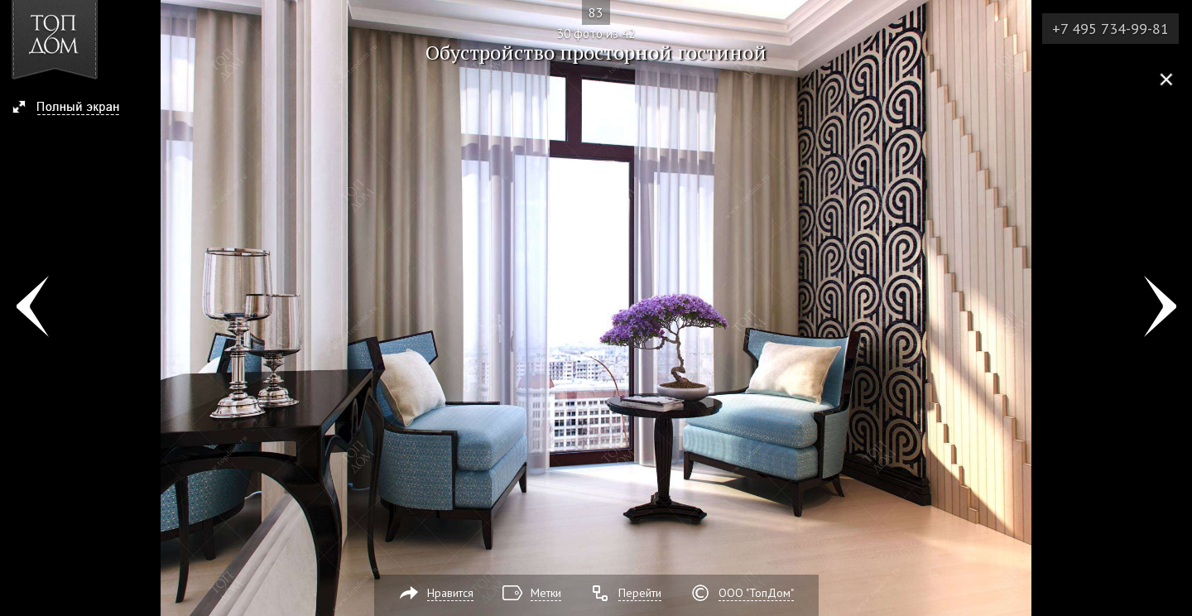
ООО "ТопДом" (756, 592)
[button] (73, 108)
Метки (546, 592)
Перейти (639, 592)
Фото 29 (31, 308)
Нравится (450, 592)
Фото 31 (1160, 308)
